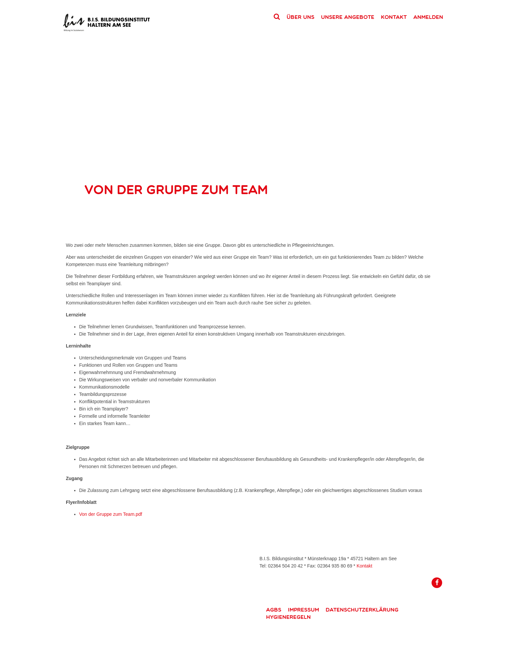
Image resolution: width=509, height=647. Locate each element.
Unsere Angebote (347, 17)
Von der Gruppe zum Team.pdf (110, 514)
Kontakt (394, 17)
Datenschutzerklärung (362, 610)
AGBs (273, 610)
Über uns (300, 17)
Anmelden (428, 17)
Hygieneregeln (288, 617)
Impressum (303, 610)
